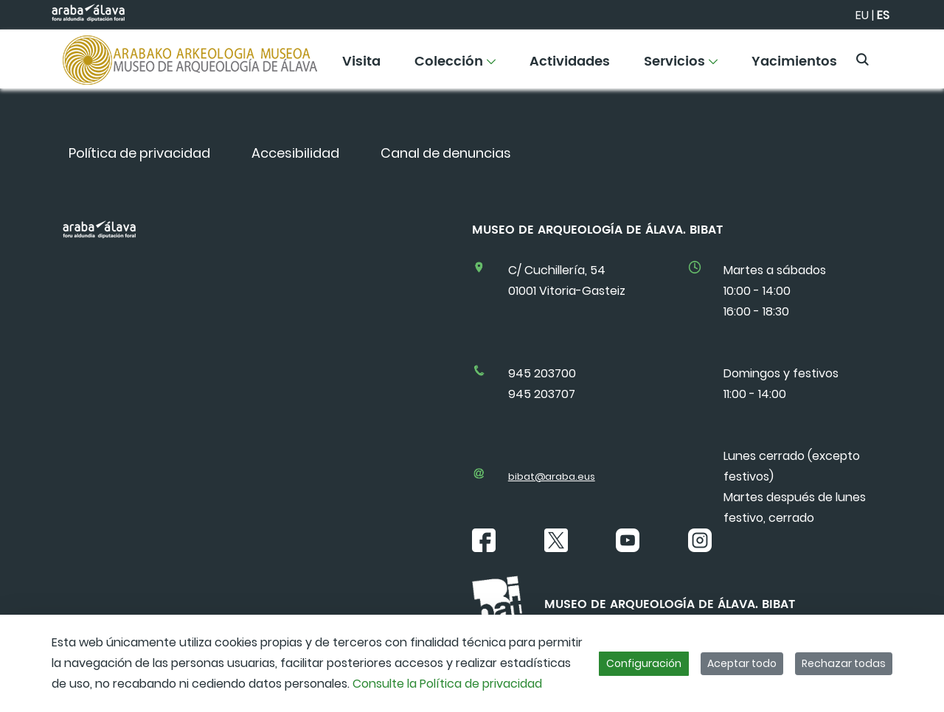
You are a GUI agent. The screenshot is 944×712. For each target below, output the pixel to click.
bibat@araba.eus (551, 476)
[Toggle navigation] (907, 55)
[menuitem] (361, 66)
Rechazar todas (844, 663)
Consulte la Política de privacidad (447, 683)
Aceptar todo (742, 663)
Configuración (643, 663)
